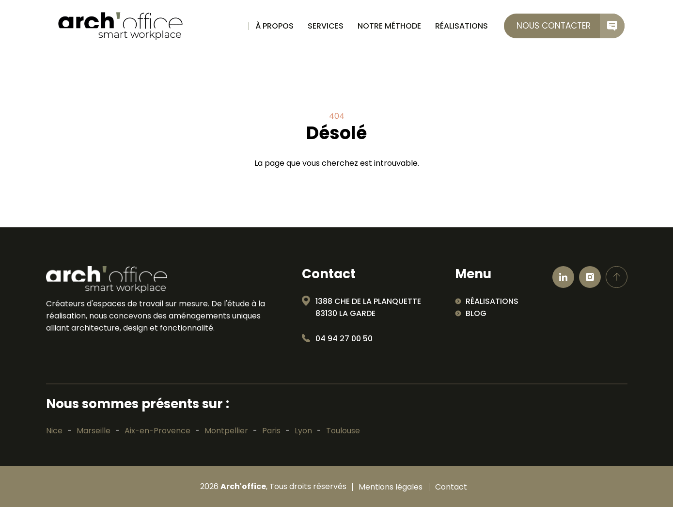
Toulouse (343, 430)
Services (326, 26)
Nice (54, 430)
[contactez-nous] (564, 26)
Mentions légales (391, 487)
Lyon (303, 430)
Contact (451, 487)
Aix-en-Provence (157, 430)
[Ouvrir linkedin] (563, 277)
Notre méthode (389, 26)
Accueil (235, 26)
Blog (476, 313)
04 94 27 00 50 (344, 338)
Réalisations (461, 26)
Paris (271, 430)
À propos (274, 26)
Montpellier (226, 430)
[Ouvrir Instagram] (590, 277)
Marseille (93, 430)
